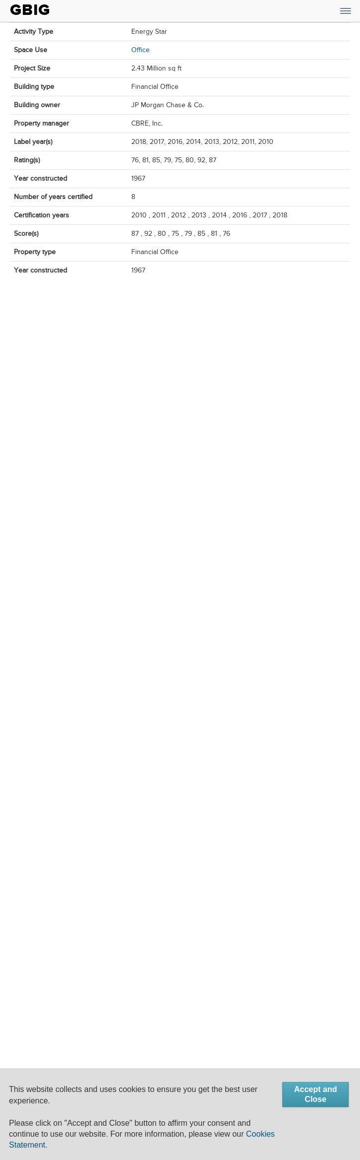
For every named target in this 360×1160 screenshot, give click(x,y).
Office (140, 50)
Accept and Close (315, 1094)
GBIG (30, 10)
